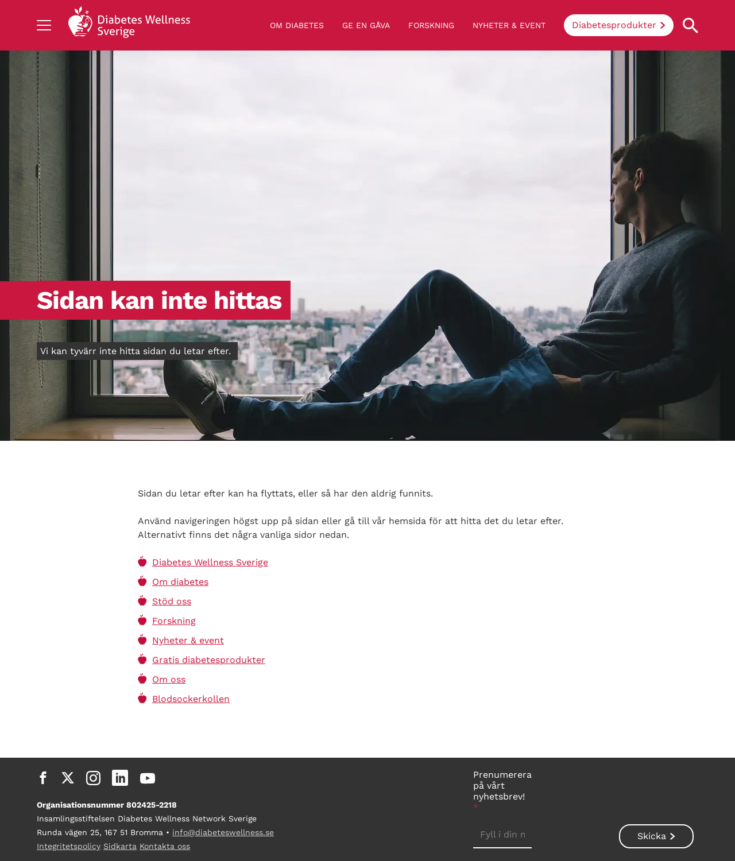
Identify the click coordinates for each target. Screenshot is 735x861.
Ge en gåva (366, 25)
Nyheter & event (509, 25)
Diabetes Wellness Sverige (210, 562)
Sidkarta (120, 846)
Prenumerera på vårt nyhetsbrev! (502, 791)
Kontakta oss (165, 846)
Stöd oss (171, 601)
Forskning (431, 25)
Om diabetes (297, 25)
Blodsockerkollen (191, 698)
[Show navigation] (44, 25)
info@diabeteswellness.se (223, 832)
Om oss (168, 679)
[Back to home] (129, 25)
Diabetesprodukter (614, 25)
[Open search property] (690, 25)
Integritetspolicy (68, 846)
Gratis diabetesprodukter (208, 659)
